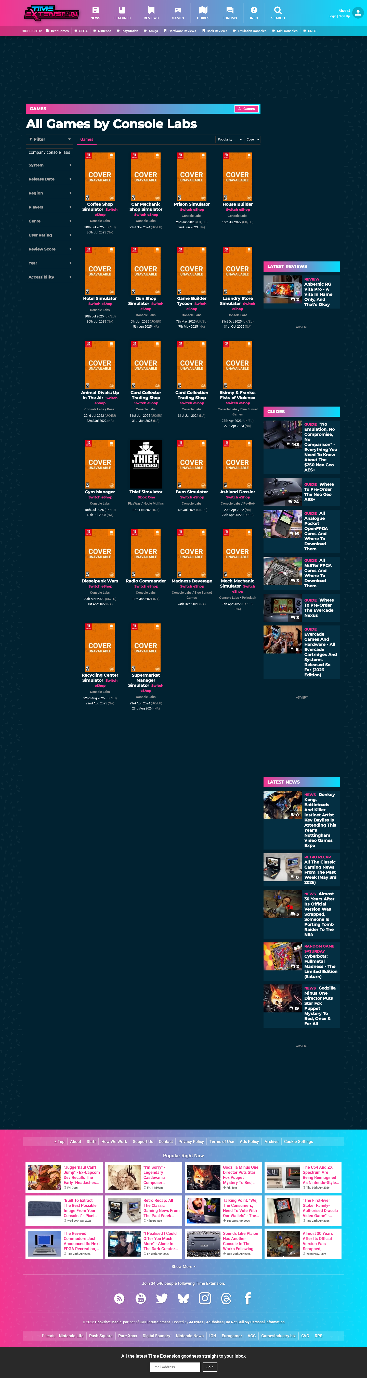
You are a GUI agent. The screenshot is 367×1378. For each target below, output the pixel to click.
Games (38, 108)
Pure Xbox (127, 1335)
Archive (272, 1141)
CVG (305, 1335)
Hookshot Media (108, 1322)
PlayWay (134, 503)
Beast (111, 409)
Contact (166, 1141)
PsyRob (249, 503)
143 (293, 444)
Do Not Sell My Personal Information (255, 1322)
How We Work (114, 1141)
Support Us (143, 1141)
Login (332, 16)
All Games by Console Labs (111, 124)
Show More (184, 1266)
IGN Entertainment (155, 1322)
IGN (212, 1335)
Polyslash (249, 598)
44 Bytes (196, 1322)
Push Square (101, 1335)
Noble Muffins (153, 503)
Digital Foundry (156, 1335)
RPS (318, 1335)
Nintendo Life (71, 1335)
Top (59, 1141)
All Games (246, 109)
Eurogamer (232, 1335)
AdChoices (214, 1322)
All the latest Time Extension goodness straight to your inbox (183, 1356)
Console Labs (100, 221)
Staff (91, 1141)
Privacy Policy (191, 1141)
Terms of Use (221, 1141)
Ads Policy (249, 1141)
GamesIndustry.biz (278, 1335)
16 (294, 533)
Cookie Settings (298, 1141)
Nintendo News (190, 1335)
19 (294, 1008)
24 (293, 501)
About (75, 1141)
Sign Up (344, 16)
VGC (252, 1335)
